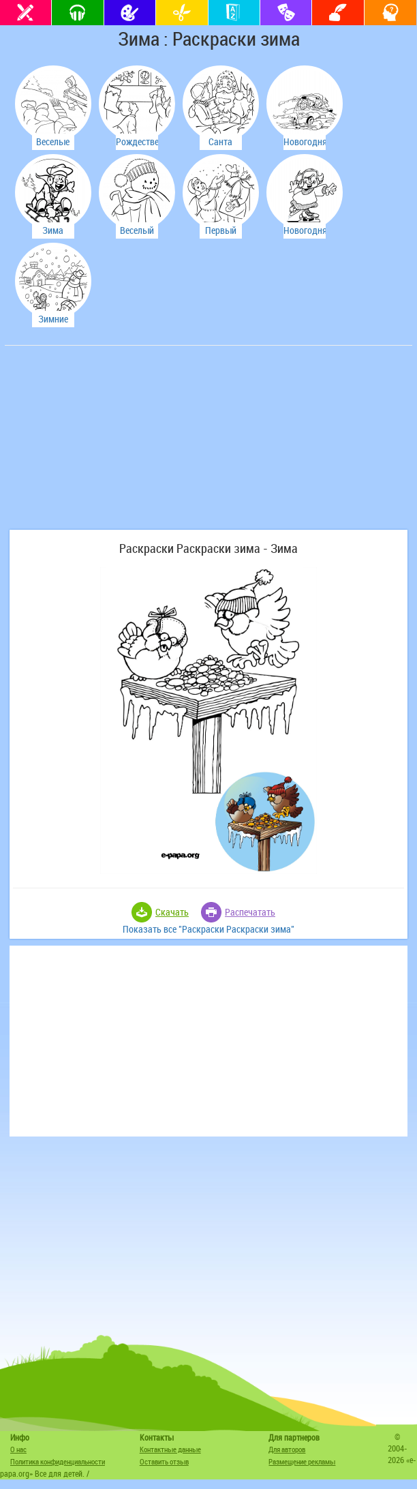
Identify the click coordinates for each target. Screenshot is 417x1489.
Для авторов (286, 1449)
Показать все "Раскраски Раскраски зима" (208, 928)
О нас (18, 1449)
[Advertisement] (110, 444)
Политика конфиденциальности (57, 1461)
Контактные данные (170, 1449)
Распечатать (250, 911)
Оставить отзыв (164, 1461)
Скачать (172, 911)
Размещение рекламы (301, 1461)
